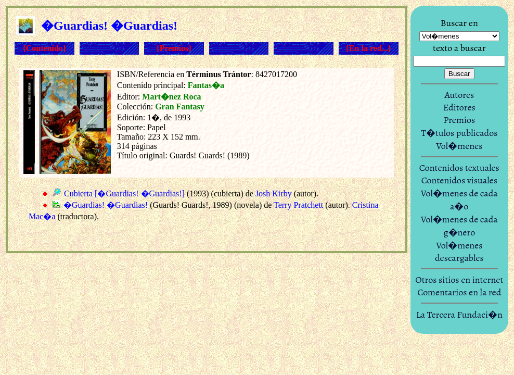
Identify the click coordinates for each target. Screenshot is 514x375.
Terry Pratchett (298, 205)
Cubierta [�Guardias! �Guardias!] (124, 193)
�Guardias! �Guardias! (105, 205)
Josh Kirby (273, 193)
